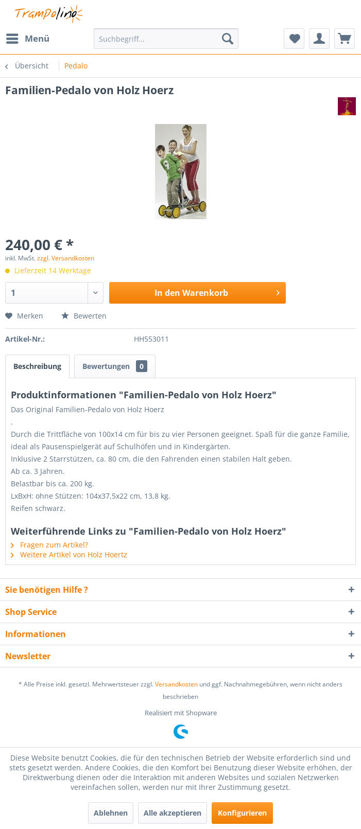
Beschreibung (37, 366)
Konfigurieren (242, 813)
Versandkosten (176, 684)
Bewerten (84, 316)
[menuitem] (27, 38)
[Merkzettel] (294, 38)
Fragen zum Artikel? (49, 545)
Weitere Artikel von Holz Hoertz (69, 554)
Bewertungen (114, 366)
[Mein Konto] (319, 38)
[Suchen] (227, 38)
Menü (27, 37)
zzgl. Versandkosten (65, 258)
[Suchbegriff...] (166, 38)
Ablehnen (111, 813)
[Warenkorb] (344, 38)
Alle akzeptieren (172, 813)
